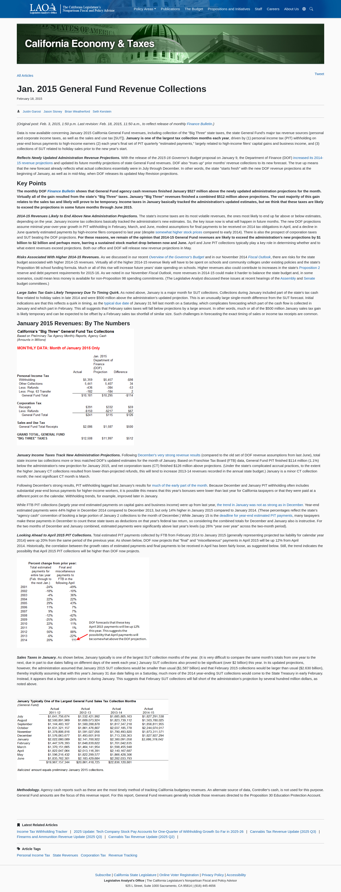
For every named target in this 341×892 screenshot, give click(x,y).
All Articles (25, 75)
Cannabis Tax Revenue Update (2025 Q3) (283, 831)
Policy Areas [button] (143, 9)
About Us (291, 9)
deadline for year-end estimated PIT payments (256, 515)
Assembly (288, 278)
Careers (273, 9)
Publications (170, 9)
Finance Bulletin (199, 124)
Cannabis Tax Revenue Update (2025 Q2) (141, 837)
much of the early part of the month (179, 485)
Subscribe (103, 875)
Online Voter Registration (179, 875)
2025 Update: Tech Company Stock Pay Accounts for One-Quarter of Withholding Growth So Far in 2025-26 (159, 831)
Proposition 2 (309, 268)
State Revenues (65, 855)
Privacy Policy (213, 875)
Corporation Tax (93, 855)
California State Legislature (135, 875)
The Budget (194, 9)
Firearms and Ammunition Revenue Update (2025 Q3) (59, 837)
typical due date (116, 303)
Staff (258, 9)
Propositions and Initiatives (229, 9)
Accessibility (236, 875)
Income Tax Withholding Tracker (42, 831)
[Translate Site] (304, 9)
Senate (309, 278)
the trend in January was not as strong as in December (260, 505)
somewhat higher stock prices (179, 232)
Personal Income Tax (33, 855)
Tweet (319, 74)
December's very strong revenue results (169, 455)
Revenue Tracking (122, 855)
